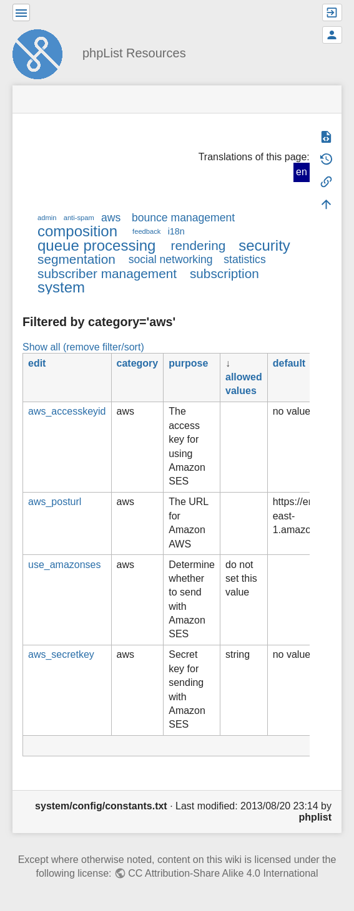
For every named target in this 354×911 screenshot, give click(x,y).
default (289, 363)
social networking (171, 259)
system (61, 287)
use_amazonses (64, 564)
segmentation (76, 259)
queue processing (96, 245)
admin (46, 217)
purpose (188, 363)
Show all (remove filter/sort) (83, 347)
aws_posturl (54, 501)
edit (37, 363)
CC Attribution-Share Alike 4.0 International (223, 873)
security (264, 245)
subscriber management (107, 273)
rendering (197, 245)
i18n (176, 231)
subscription (224, 273)
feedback (146, 231)
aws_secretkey (61, 654)
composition (77, 231)
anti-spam (79, 217)
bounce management (183, 217)
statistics (244, 259)
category (138, 363)
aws (110, 217)
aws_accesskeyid (67, 411)
